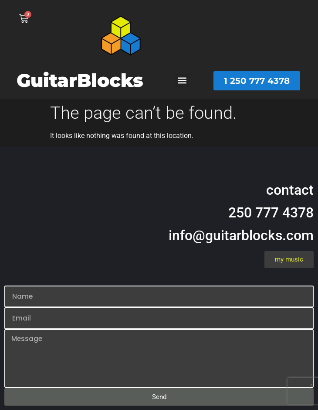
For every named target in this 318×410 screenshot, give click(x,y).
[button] (182, 80)
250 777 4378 (271, 212)
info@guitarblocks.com (241, 235)
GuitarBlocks (80, 80)
